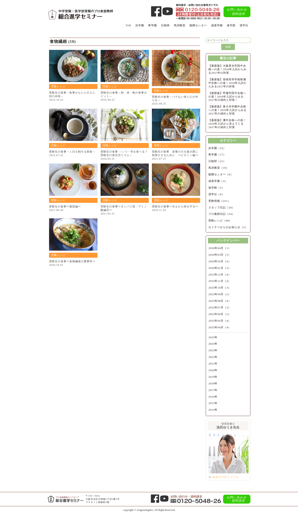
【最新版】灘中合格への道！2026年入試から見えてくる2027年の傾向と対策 (227, 124)
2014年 (212, 409)
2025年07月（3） (219, 307)
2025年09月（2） (219, 294)
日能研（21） (217, 161)
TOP (128, 25)
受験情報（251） (219, 200)
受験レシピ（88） (220, 220)
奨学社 (244, 25)
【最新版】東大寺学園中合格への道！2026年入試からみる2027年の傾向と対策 (227, 110)
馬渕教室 (179, 25)
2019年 (212, 376)
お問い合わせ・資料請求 (237, 12)
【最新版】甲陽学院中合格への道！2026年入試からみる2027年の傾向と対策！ (227, 96)
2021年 (212, 363)
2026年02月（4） (219, 261)
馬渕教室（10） (218, 167)
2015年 (212, 403)
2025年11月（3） (219, 281)
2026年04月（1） (219, 248)
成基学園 (217, 25)
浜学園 (139, 25)
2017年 (212, 390)
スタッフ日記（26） (221, 207)
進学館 (231, 25)
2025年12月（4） (219, 274)
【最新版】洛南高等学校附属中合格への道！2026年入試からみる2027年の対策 (227, 83)
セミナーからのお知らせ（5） (228, 227)
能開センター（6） (220, 174)
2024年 (212, 343)
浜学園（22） (217, 148)
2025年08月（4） (219, 300)
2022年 (212, 356)
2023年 (212, 350)
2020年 (212, 370)
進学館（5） (216, 187)
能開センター (198, 25)
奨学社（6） (216, 194)
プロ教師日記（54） (221, 213)
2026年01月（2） (219, 267)
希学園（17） (217, 154)
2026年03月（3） (219, 254)
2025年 (212, 337)
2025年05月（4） (219, 320)
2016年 (212, 396)
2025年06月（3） (219, 314)
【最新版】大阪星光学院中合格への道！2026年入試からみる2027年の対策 (227, 69)
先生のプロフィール (226, 477)
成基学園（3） (217, 181)
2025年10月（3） (219, 287)
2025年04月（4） (219, 327)
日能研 (165, 25)
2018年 (212, 383)
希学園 (152, 25)
